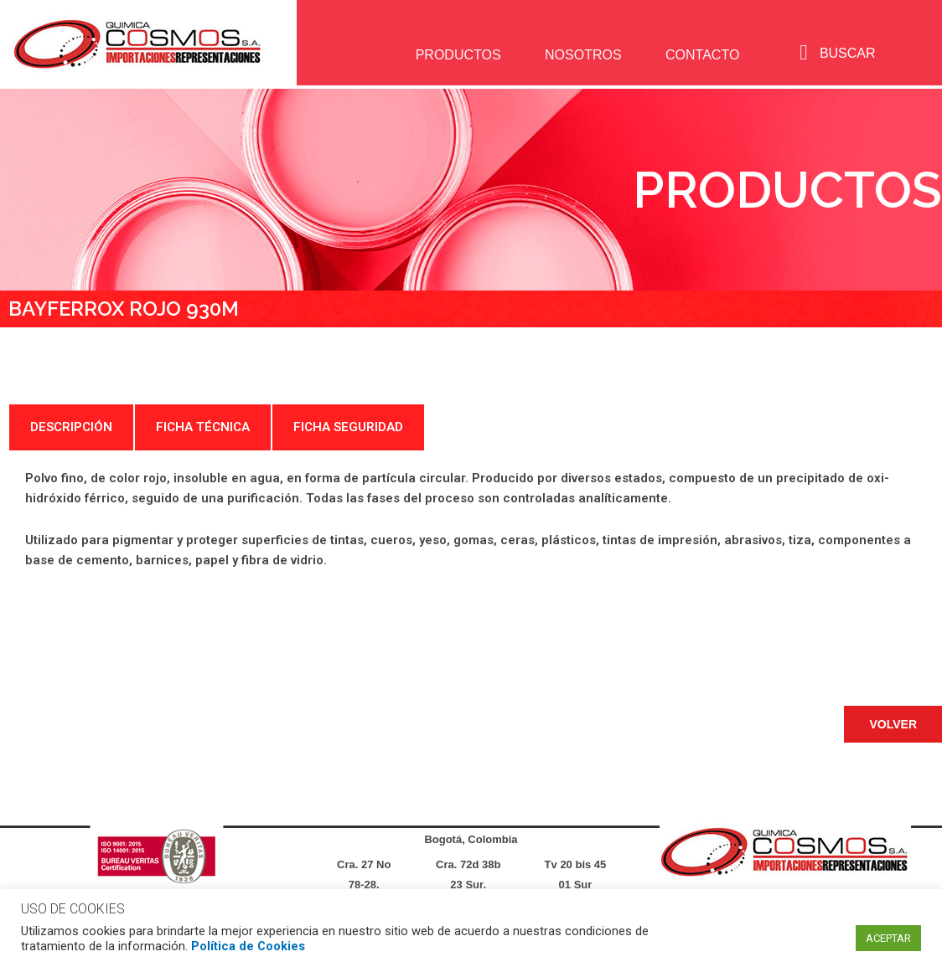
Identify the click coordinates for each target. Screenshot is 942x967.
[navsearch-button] (803, 52)
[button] (893, 724)
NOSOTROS (581, 55)
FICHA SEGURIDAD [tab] (348, 427)
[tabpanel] (471, 540)
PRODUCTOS (456, 55)
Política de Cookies (248, 946)
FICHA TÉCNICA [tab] (203, 427)
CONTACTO (701, 55)
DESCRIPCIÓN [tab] (71, 427)
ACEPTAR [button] (888, 938)
